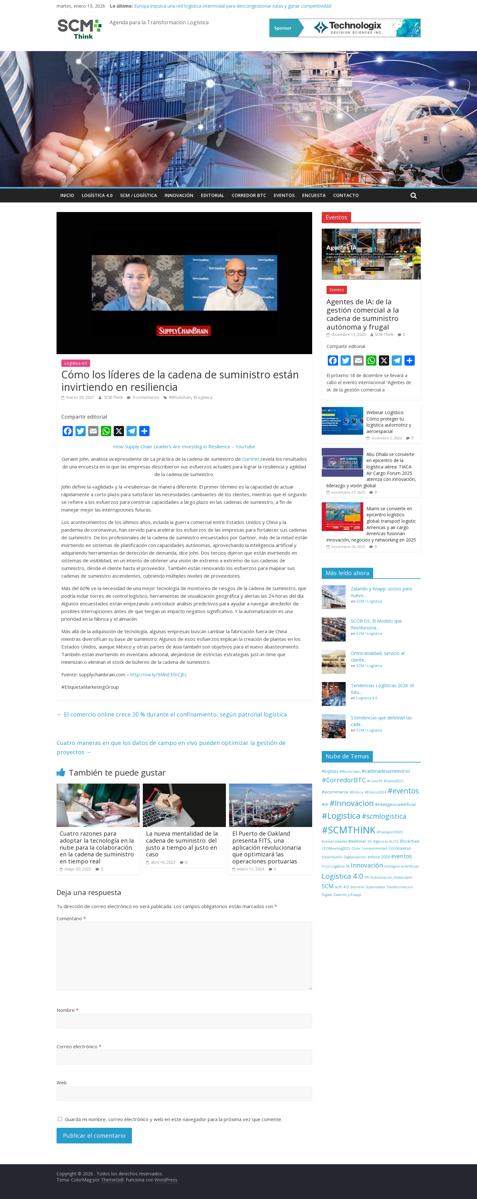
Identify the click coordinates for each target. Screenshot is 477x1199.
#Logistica (203, 397)
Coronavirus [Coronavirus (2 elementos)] (400, 848)
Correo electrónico (79, 1046)
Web (62, 1082)
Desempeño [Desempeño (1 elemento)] (332, 857)
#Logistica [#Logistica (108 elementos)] (341, 815)
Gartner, (251, 459)
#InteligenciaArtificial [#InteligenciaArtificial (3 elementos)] (395, 804)
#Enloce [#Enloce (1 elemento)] (357, 792)
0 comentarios (143, 397)
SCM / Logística (138, 195)
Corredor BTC (249, 195)
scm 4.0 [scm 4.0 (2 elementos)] (342, 887)
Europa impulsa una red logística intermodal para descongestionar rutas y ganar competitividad (232, 6)
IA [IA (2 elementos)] (348, 866)
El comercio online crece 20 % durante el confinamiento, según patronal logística (172, 714)
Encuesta (314, 195)
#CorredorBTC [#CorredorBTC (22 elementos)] (344, 780)
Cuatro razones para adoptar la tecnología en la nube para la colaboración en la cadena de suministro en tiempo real (97, 847)
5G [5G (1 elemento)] (369, 841)
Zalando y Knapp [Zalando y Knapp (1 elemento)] (347, 894)
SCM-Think (114, 397)
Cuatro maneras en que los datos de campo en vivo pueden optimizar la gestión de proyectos (171, 747)
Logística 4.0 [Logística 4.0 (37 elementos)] (342, 876)
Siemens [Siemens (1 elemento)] (357, 887)
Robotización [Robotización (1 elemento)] (381, 877)
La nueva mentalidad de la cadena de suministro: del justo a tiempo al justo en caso (182, 844)
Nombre (68, 1010)
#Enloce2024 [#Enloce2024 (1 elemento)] (375, 792)
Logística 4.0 (97, 195)
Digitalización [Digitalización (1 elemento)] (355, 857)
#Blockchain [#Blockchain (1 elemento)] (350, 771)
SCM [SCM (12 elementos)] (328, 886)
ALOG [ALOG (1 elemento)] (394, 841)
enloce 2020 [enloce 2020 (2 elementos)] (378, 857)
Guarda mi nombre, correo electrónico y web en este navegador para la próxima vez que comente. (173, 1119)
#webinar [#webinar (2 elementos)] (357, 841)
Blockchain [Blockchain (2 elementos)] (409, 841)
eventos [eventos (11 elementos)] (401, 856)
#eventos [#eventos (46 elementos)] (403, 791)
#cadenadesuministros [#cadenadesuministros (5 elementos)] (386, 771)
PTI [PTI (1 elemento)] (367, 877)
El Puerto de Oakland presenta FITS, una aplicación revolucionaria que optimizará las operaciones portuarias (266, 847)
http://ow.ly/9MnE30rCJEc (158, 674)
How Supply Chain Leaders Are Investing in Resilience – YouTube (184, 446)
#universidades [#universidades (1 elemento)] (334, 841)
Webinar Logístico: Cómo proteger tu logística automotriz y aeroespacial (388, 421)
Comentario (71, 918)
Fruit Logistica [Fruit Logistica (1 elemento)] (333, 866)
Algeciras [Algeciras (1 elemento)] (380, 841)
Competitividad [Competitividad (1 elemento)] (374, 848)
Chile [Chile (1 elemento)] (355, 848)
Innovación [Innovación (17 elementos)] (367, 865)
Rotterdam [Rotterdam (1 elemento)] (403, 877)
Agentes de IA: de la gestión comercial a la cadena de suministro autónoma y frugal (363, 314)
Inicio (67, 195)
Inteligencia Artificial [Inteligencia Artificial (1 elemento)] (401, 866)
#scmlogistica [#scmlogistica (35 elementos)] (384, 816)
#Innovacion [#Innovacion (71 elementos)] (351, 803)
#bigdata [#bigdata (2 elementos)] (330, 771)
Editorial (212, 195)
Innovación (179, 195)
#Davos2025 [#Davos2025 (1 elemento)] (393, 781)
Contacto (346, 195)
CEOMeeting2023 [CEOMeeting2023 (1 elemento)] (336, 848)
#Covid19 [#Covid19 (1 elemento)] (374, 781)
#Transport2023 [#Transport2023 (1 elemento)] (390, 832)
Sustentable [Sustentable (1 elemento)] (375, 887)
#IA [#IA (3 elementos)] (325, 804)
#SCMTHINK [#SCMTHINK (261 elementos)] (348, 829)
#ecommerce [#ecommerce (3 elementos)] (335, 792)
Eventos (284, 195)
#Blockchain (180, 397)
